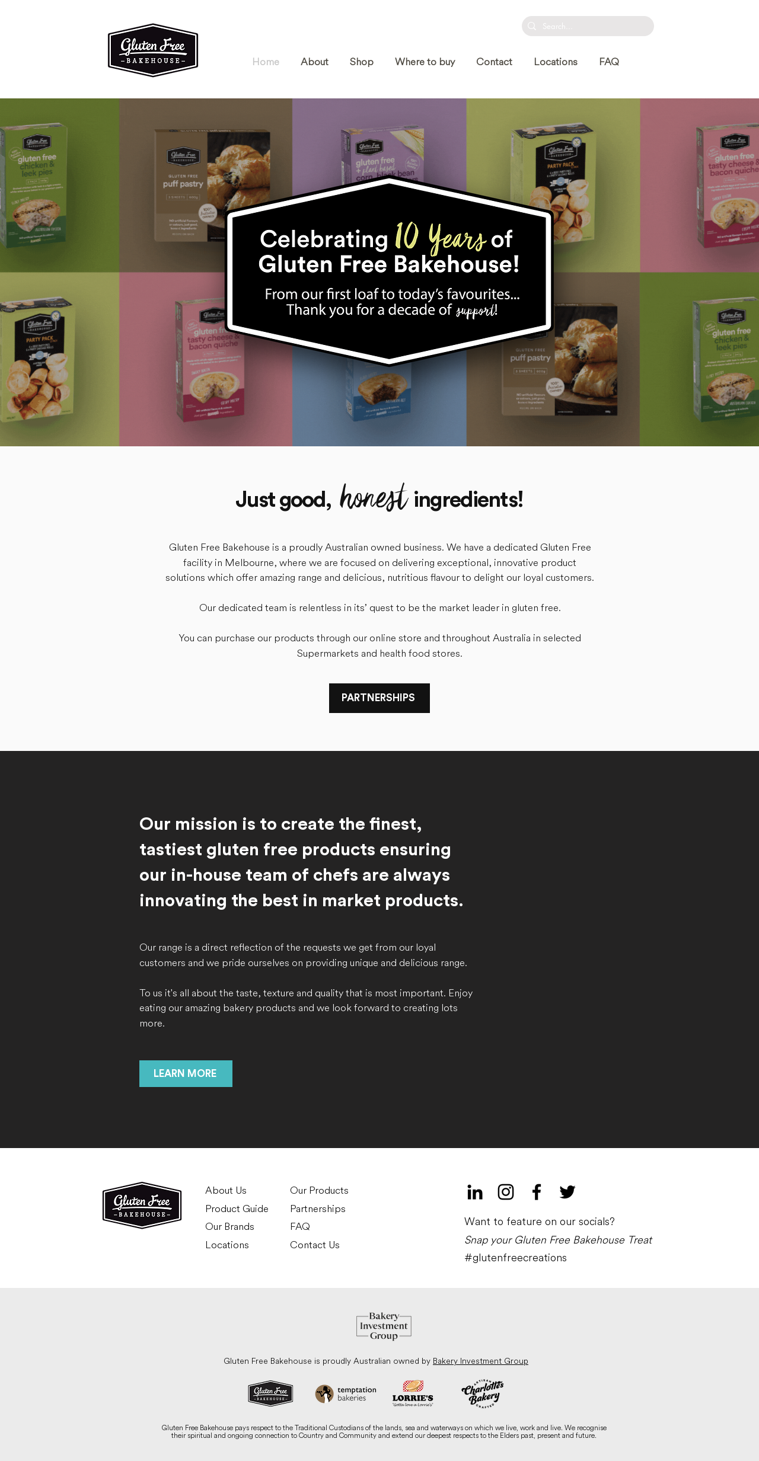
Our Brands (229, 1226)
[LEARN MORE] (185, 1073)
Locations (227, 1244)
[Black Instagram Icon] (505, 1192)
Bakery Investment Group (480, 1360)
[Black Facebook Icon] (536, 1192)
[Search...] (586, 26)
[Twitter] (567, 1192)
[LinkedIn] (475, 1192)
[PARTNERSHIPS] (379, 698)
